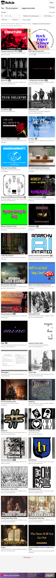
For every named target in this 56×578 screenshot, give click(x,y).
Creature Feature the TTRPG (9, 51)
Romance (15, 19)
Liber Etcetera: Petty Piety (36, 518)
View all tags (26, 19)
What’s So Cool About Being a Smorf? (39, 285)
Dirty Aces (4, 80)
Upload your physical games (41, 23)
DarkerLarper (4, 317)
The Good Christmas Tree (8, 401)
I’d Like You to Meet (34, 431)
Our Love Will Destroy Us (8, 139)
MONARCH (32, 226)
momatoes (31, 54)
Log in (51, 2)
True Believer (5, 109)
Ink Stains (31, 139)
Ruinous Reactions (34, 314)
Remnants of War (33, 109)
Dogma (3, 547)
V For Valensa (4, 171)
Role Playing (48, 16)
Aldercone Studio (5, 54)
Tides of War (32, 372)
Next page (26, 557)
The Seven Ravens (6, 460)
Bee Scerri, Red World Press (8, 84)
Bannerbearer (32, 460)
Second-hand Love (6, 314)
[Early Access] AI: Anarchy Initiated (39, 255)
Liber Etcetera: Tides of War (9, 489)
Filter (51, 7)
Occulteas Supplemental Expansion (39, 168)
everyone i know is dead (35, 343)
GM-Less (4, 19)
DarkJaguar (31, 171)
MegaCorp (31, 401)
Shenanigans (5, 372)
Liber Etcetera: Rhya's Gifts (9, 518)
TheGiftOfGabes (5, 376)
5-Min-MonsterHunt (7, 255)
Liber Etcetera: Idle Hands (8, 285)
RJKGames (3, 142)
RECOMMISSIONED (34, 489)
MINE (3, 343)
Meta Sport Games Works (8, 168)
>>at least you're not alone (36, 80)
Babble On (4, 431)
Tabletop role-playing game (31, 16)
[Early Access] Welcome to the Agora (12, 197)
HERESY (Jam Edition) (35, 197)
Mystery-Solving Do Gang (8, 226)
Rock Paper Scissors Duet (36, 51)
